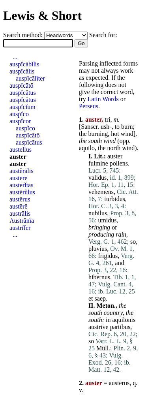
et (90, 298)
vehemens (101, 191)
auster (114, 156)
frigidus (108, 255)
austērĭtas (21, 185)
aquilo (87, 148)
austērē (18, 178)
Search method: (23, 35)
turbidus (114, 199)
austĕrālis (21, 170)
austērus (19, 199)
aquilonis (123, 319)
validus (97, 177)
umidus (107, 220)
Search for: (103, 35)
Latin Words (103, 99)
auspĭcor (20, 121)
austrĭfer (19, 227)
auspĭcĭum (22, 106)
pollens (119, 163)
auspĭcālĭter (30, 78)
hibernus (99, 277)
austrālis (19, 213)
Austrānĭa (21, 220)
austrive (98, 327)
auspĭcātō (21, 85)
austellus (20, 149)
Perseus (88, 106)
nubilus (97, 213)
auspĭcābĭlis (24, 64)
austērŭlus (22, 192)
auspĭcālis (21, 71)
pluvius (97, 248)
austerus (119, 383)
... (15, 57)
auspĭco (19, 114)
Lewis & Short (42, 15)
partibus (120, 327)
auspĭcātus (22, 92)
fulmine (98, 163)
